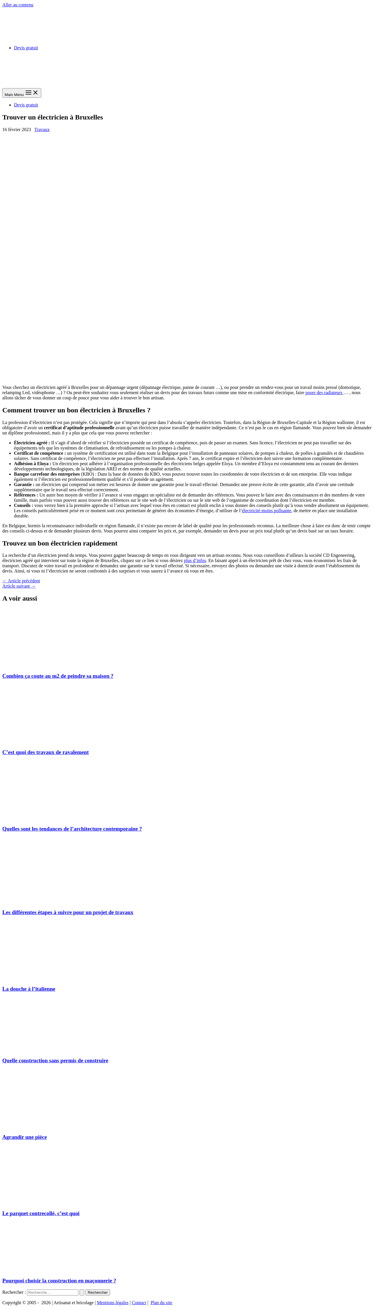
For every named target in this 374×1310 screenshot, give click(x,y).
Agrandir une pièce (24, 1137)
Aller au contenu (17, 4)
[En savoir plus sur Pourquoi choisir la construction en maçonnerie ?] (45, 1269)
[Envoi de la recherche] (82, 1292)
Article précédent (21, 580)
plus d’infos (195, 560)
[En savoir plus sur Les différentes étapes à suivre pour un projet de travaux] (45, 901)
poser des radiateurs (324, 392)
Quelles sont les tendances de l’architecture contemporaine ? (72, 829)
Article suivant (19, 586)
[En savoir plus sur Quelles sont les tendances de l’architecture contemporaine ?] (45, 817)
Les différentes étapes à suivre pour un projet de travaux (67, 912)
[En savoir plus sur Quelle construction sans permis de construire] (45, 1049)
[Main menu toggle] (21, 93)
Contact (139, 1302)
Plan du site (161, 1302)
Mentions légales (113, 1302)
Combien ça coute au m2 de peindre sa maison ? (58, 676)
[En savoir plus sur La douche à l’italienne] (45, 977)
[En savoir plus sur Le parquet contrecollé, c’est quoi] (45, 1202)
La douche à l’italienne (28, 989)
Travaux (42, 129)
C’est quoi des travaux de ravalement (45, 752)
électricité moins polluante (266, 510)
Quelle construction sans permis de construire (55, 1060)
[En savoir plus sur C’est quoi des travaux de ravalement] (45, 741)
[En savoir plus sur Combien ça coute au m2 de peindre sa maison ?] (45, 664)
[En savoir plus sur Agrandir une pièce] (45, 1125)
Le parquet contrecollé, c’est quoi (41, 1213)
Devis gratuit (26, 47)
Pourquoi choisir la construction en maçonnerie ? (59, 1281)
